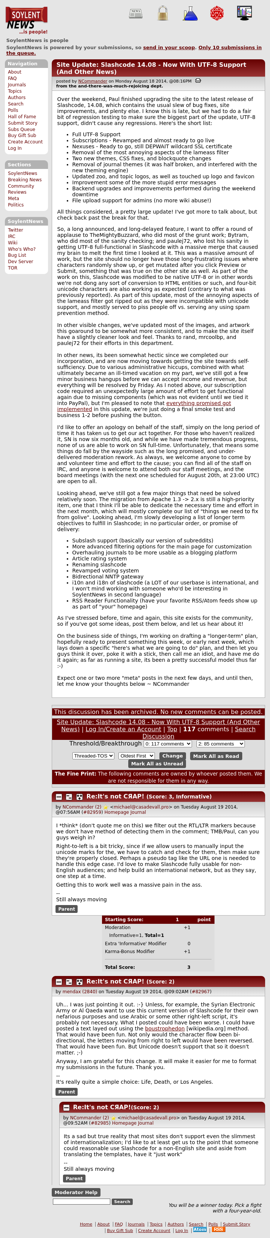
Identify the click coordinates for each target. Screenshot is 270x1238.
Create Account (25, 142)
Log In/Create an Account (123, 729)
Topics (15, 91)
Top (172, 729)
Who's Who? (22, 249)
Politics (16, 205)
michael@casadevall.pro (141, 807)
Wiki (12, 242)
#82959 (92, 812)
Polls (13, 110)
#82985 (100, 1123)
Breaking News (25, 179)
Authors (17, 97)
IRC (11, 236)
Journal (138, 812)
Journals (17, 84)
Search (16, 104)
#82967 (201, 991)
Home (86, 1224)
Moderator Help (76, 1192)
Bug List (17, 255)
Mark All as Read (216, 756)
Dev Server (20, 261)
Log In (15, 148)
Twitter (15, 230)
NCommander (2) (82, 807)
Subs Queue (21, 129)
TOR (12, 268)
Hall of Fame (22, 116)
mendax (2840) (80, 991)
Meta (13, 198)
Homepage (117, 812)
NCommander (92, 81)
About (14, 72)
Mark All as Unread (157, 764)
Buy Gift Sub (22, 135)
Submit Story (23, 123)
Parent (66, 909)
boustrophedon (165, 1029)
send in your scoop (169, 47)
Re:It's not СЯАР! (115, 796)
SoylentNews (26, 21)
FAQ (12, 78)
